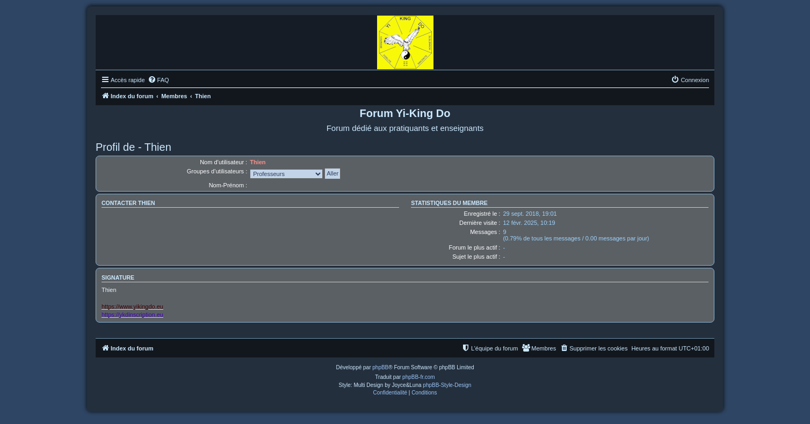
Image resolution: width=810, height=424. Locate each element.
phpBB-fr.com (418, 377)
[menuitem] (158, 80)
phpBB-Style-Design (447, 385)
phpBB (380, 367)
